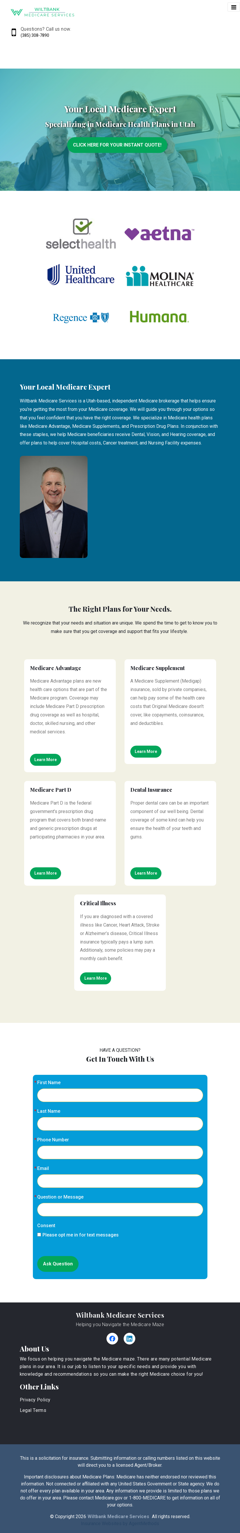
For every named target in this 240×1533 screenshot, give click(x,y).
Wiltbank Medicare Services (120, 1315)
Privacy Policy (35, 1400)
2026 (81, 1516)
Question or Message (60, 1197)
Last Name (48, 1111)
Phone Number (53, 1140)
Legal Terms (33, 1410)
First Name (49, 1082)
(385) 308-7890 (35, 35)
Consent (46, 1225)
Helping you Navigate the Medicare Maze (120, 1324)
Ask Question (58, 1264)
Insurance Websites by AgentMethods (120, 1523)
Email (43, 1168)
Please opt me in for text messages (78, 1235)
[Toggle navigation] (233, 7)
